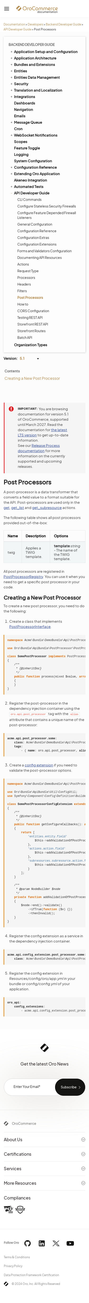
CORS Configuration (33, 311)
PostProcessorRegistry (23, 576)
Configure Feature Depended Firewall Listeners (46, 215)
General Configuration (34, 224)
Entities (18, 70)
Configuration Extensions (36, 244)
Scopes (20, 141)
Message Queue (26, 122)
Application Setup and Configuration (44, 51)
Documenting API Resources (39, 257)
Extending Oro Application (35, 173)
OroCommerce (24, 1123)
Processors (26, 277)
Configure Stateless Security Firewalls (46, 206)
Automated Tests (26, 186)
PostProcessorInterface (30, 626)
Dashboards (24, 103)
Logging (21, 154)
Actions (23, 264)
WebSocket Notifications (33, 135)
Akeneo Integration (30, 180)
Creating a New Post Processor (32, 378)
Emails (19, 116)
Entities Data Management (35, 77)
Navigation (23, 109)
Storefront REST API (32, 324)
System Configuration (33, 160)
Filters (22, 291)
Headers (24, 284)
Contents (12, 371)
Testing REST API (30, 317)
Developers (35, 24)
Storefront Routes (31, 331)
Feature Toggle (27, 148)
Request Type (28, 271)
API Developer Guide (17, 29)
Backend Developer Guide (63, 24)
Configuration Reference (33, 167)
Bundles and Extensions (32, 64)
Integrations (22, 96)
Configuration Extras (33, 237)
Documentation (14, 24)
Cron (18, 128)
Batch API (24, 337)
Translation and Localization (36, 90)
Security (19, 83)
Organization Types (30, 344)
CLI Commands (29, 199)
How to (22, 304)
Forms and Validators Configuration (44, 251)
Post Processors (30, 297)
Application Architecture (33, 57)
